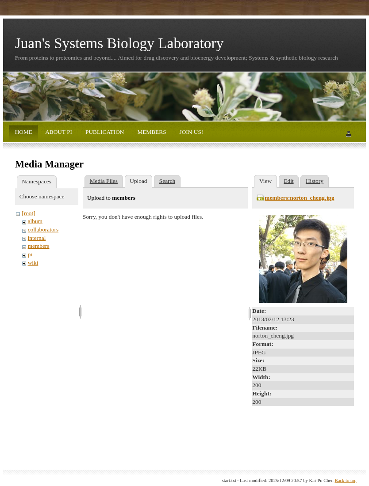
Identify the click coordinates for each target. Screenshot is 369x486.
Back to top (346, 480)
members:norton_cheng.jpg (299, 197)
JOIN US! (190, 132)
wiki (33, 262)
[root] (28, 213)
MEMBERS (151, 132)
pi (30, 254)
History (314, 181)
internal (37, 238)
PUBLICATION (104, 132)
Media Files (104, 181)
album (35, 221)
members (39, 246)
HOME (23, 132)
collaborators (43, 229)
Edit (288, 181)
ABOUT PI (58, 132)
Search (167, 181)
